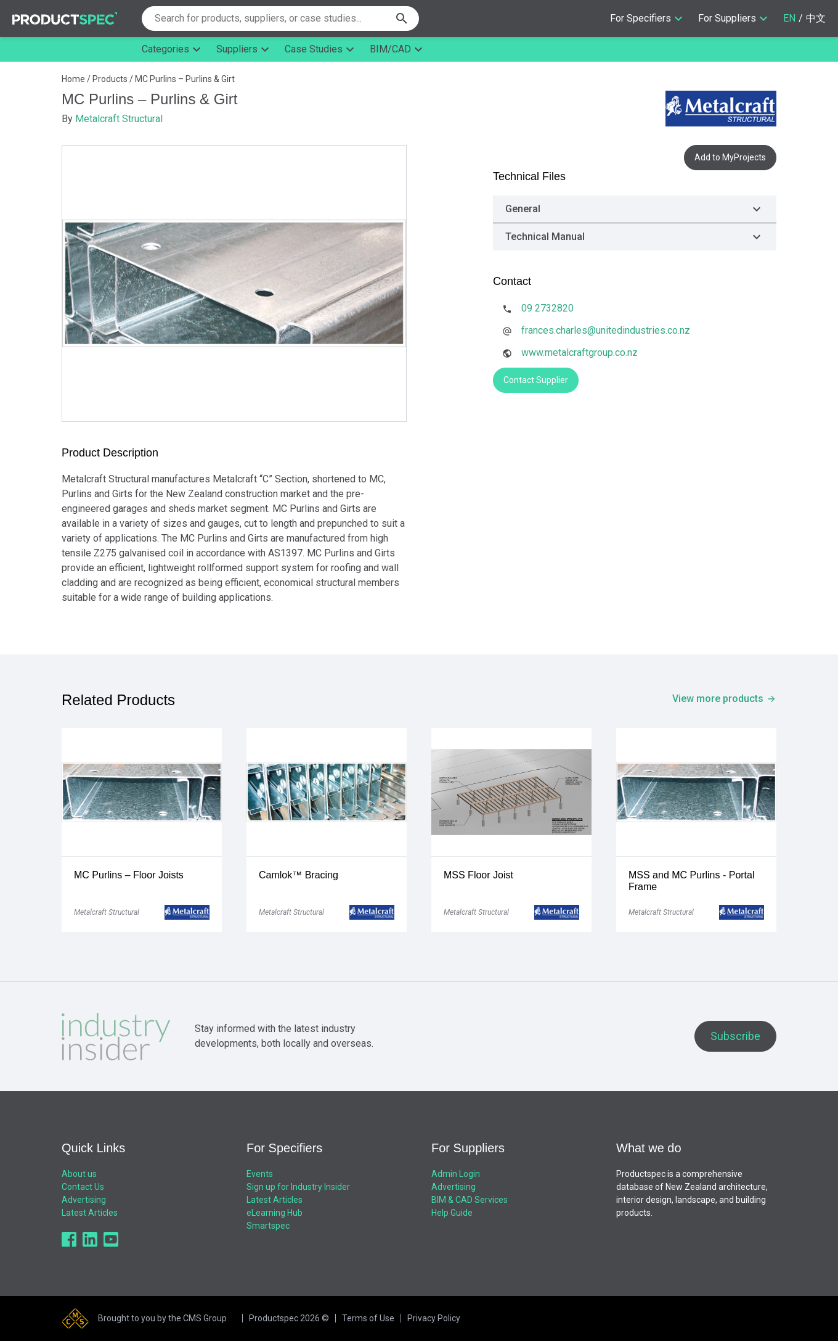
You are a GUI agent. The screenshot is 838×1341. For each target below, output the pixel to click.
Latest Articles (90, 1213)
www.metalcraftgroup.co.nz (579, 352)
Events (259, 1174)
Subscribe (735, 1035)
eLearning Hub (274, 1213)
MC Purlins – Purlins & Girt (185, 79)
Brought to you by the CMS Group (162, 1318)
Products (110, 79)
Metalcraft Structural (119, 119)
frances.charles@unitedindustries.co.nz (605, 330)
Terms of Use (368, 1318)
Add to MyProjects (730, 157)
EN (789, 18)
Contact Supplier (535, 380)
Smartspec (268, 1226)
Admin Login (455, 1174)
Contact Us (83, 1187)
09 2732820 (547, 308)
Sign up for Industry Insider (298, 1187)
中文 (816, 18)
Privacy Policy (433, 1318)
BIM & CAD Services (469, 1200)
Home (73, 79)
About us (79, 1174)
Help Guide (452, 1213)
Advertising (84, 1200)
